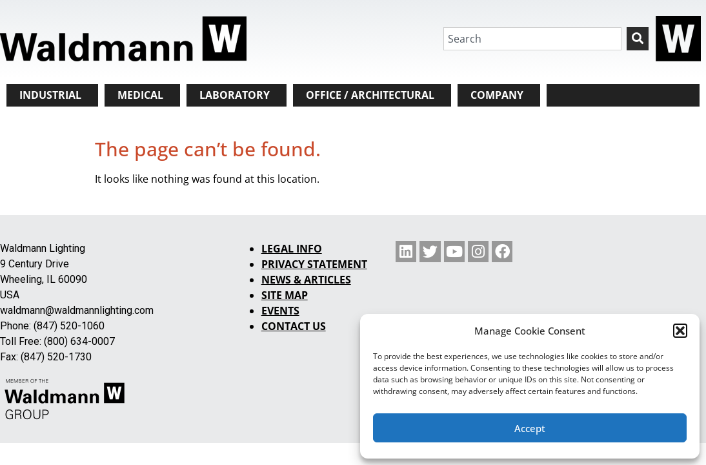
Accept (529, 428)
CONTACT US (293, 326)
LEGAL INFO (291, 249)
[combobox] (532, 38)
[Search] (638, 38)
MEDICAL (140, 95)
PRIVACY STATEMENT (314, 264)
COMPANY (496, 95)
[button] (680, 330)
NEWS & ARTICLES (306, 280)
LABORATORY (234, 95)
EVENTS (280, 311)
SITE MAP (284, 295)
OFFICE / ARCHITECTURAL (370, 95)
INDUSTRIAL (50, 95)
